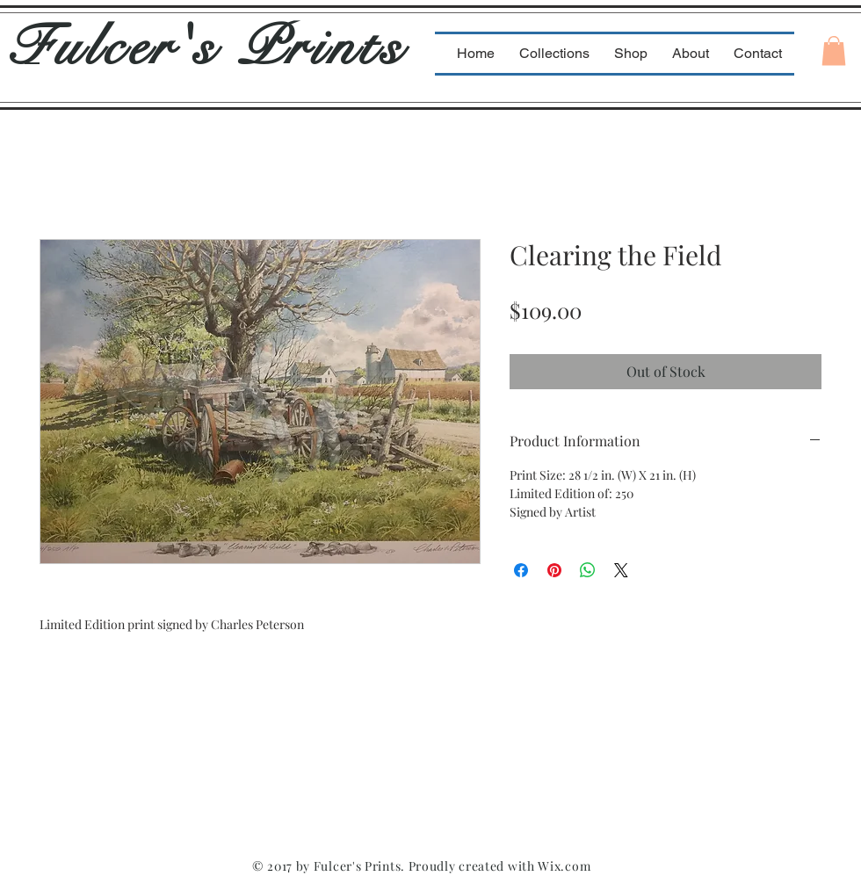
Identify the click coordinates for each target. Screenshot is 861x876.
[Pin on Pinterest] (554, 570)
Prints (321, 47)
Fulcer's (122, 47)
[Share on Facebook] (521, 570)
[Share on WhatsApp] (587, 570)
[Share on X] (621, 570)
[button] (833, 50)
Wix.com (564, 866)
